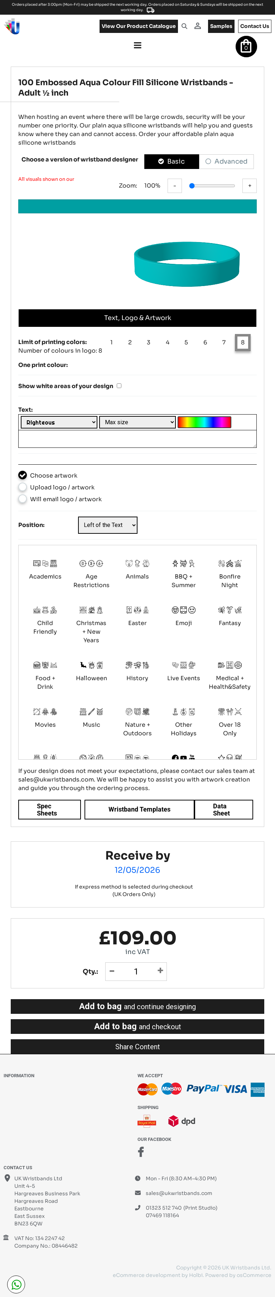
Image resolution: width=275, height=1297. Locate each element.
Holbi (196, 1275)
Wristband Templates (139, 809)
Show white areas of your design (65, 386)
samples (221, 26)
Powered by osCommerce (238, 1275)
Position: (31, 525)
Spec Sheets (47, 809)
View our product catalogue (139, 26)
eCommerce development (146, 1275)
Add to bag (137, 1006)
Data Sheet (221, 809)
